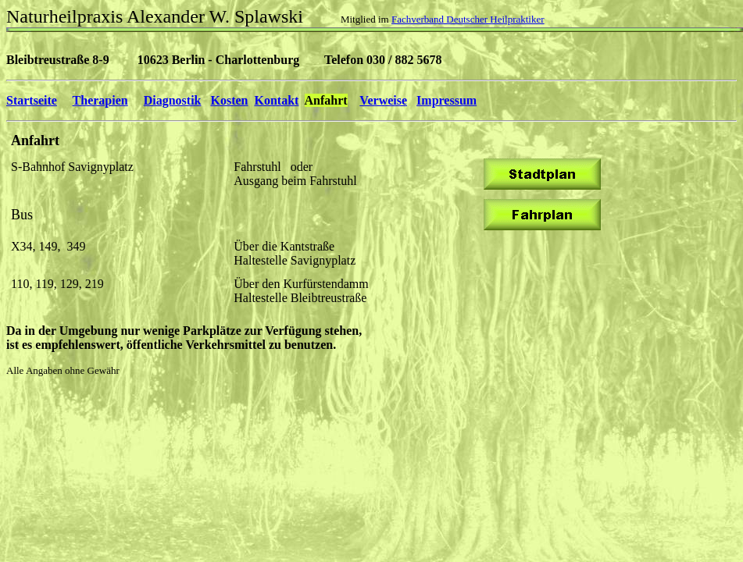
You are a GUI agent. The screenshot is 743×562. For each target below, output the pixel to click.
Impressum (446, 100)
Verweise (383, 100)
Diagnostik (173, 100)
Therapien (100, 100)
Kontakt (277, 100)
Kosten (229, 100)
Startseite (31, 100)
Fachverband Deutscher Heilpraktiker (468, 19)
